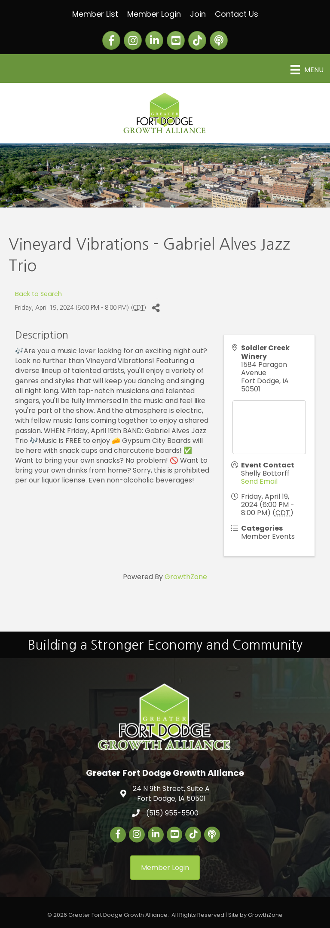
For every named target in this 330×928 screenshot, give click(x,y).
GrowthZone (186, 577)
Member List (95, 14)
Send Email (259, 481)
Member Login (154, 14)
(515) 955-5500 (172, 813)
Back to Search (38, 294)
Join (198, 14)
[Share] (155, 307)
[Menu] (307, 70)
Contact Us (236, 14)
